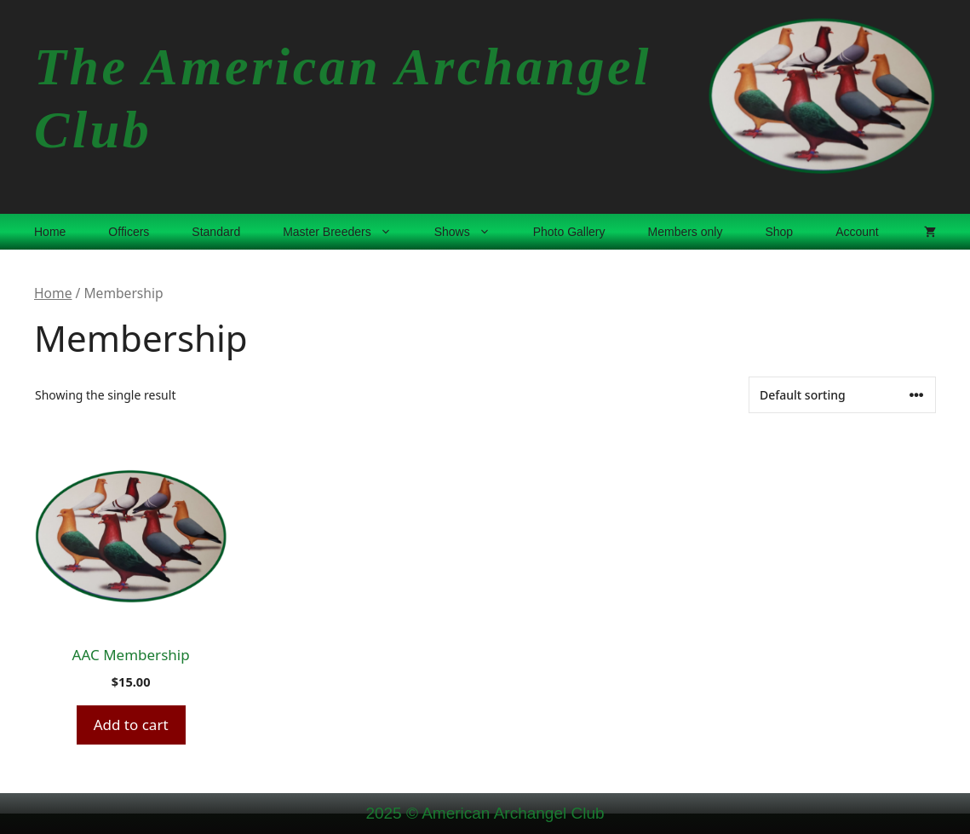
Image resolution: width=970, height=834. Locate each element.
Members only (685, 232)
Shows (473, 232)
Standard (216, 232)
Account (857, 232)
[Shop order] (842, 395)
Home (50, 232)
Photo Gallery (569, 232)
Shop (779, 232)
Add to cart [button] (131, 724)
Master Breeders (347, 232)
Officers (128, 232)
